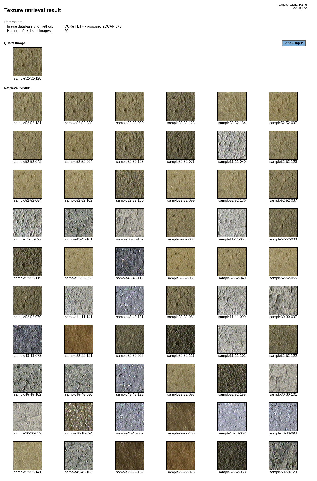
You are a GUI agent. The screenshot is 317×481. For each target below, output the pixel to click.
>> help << (300, 7)
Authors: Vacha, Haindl (292, 4)
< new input (294, 43)
